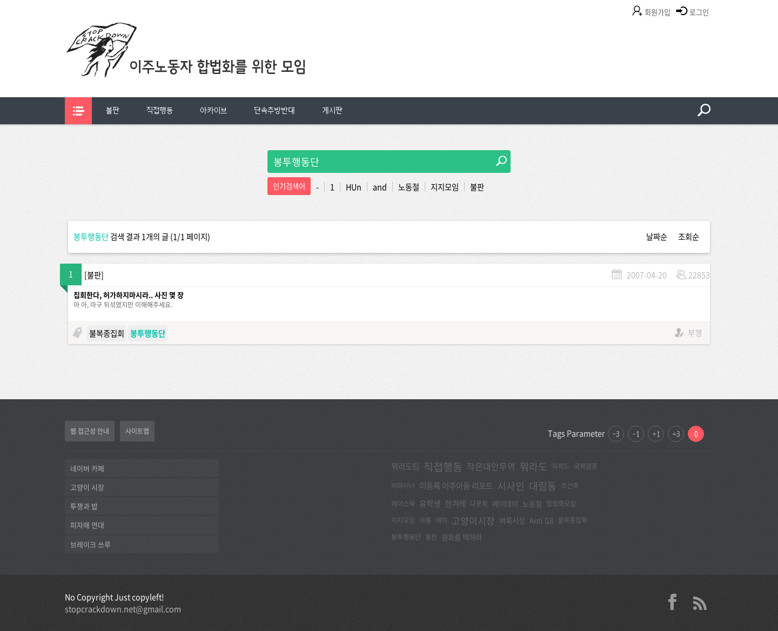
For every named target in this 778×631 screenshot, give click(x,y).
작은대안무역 (491, 466)
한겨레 (455, 503)
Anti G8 (541, 520)
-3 (616, 434)
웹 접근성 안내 (89, 431)
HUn (353, 187)
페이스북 (403, 503)
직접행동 (159, 110)
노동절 (408, 187)
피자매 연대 (87, 525)
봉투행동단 (406, 537)
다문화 (479, 503)
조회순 (688, 237)
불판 (112, 110)
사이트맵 (137, 431)
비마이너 (403, 486)
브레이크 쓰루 (90, 544)
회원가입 (657, 12)
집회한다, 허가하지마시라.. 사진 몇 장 (128, 295)
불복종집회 (106, 333)
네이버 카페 (87, 468)
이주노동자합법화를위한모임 (208, 67)
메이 (441, 520)
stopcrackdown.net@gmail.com (123, 609)
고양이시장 (473, 520)
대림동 (542, 486)
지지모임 (445, 187)
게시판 (332, 110)
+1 (656, 434)
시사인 (511, 486)
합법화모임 (561, 503)
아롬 (425, 520)
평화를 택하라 (461, 537)
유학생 (429, 503)
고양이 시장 (87, 487)
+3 (676, 434)
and (380, 187)
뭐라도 (533, 466)
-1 (636, 434)
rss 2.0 (700, 602)
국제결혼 (586, 466)
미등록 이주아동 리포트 (456, 486)
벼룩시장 (512, 520)
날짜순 (656, 237)
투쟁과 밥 (84, 506)
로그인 (699, 12)
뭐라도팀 (405, 466)
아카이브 (213, 110)
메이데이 (505, 503)
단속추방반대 (274, 110)
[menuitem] (112, 110)
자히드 (560, 466)
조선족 (570, 486)
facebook (676, 602)
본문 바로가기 (0, 0)
